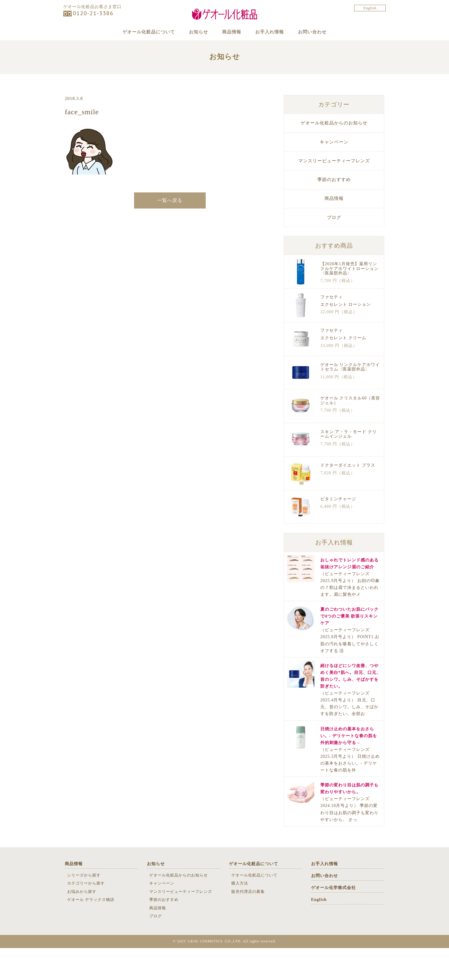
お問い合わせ (323, 31)
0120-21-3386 (93, 13)
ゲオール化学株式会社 (333, 899)
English (369, 8)
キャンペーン (334, 154)
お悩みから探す (81, 903)
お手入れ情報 (275, 31)
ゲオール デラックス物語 (90, 911)
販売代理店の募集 (248, 903)
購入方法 (239, 895)
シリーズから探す (84, 887)
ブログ (334, 229)
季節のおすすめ (334, 191)
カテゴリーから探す (86, 895)
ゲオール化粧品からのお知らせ (334, 135)
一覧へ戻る (169, 212)
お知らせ (193, 31)
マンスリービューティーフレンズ (334, 172)
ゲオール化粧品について (138, 31)
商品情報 (231, 31)
